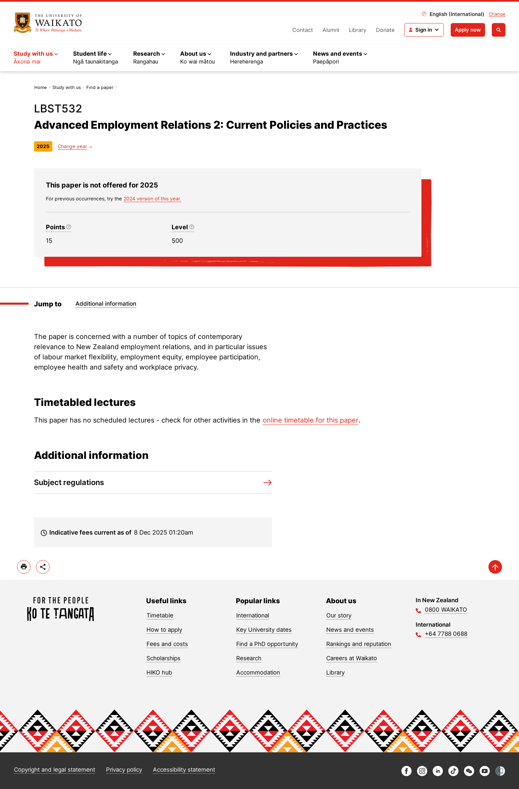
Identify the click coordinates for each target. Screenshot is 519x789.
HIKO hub (159, 672)
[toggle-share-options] (43, 567)
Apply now (468, 29)
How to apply (164, 629)
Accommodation (258, 672)
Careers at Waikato (351, 658)
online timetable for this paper (310, 420)
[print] (24, 567)
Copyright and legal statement (54, 769)
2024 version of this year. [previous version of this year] (152, 198)
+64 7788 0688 (446, 633)
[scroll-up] (495, 567)
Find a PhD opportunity (267, 644)
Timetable (159, 615)
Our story (338, 615)
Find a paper (100, 87)
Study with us (66, 87)
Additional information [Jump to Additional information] (105, 303)
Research (248, 658)
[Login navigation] (424, 30)
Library (357, 29)
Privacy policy (124, 769)
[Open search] (498, 30)
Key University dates (264, 629)
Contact (302, 29)
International (252, 615)
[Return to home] (48, 23)
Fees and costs (167, 644)
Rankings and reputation (358, 644)
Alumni (331, 29)
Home (40, 87)
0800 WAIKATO (446, 609)
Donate (385, 29)
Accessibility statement (184, 769)
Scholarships (163, 658)
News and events (350, 629)
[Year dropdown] (75, 146)
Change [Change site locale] (497, 14)
